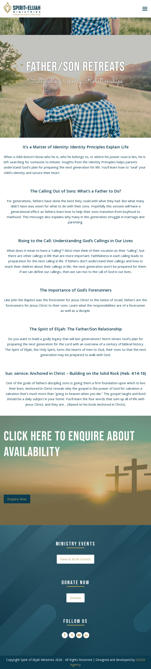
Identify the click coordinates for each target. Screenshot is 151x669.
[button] (144, 8)
